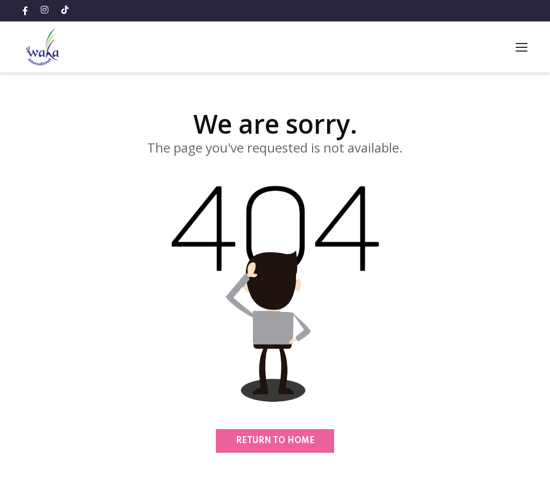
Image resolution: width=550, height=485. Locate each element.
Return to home (275, 441)
